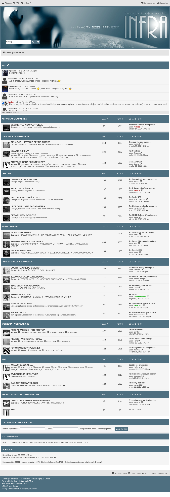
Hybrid (136, 181)
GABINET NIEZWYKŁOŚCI (24, 383)
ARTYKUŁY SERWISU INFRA (14, 119)
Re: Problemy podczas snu (140, 285)
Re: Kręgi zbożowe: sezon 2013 (142, 312)
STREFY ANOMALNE (21, 303)
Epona (136, 164)
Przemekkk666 (140, 297)
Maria (136, 217)
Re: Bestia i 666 (135, 250)
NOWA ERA (71, 332)
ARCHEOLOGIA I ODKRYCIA (78, 235)
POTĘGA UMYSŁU (27, 279)
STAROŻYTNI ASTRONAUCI (51, 235)
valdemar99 (12, 79)
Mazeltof (20, 483)
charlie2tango (139, 279)
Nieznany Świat (135, 162)
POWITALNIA (25, 368)
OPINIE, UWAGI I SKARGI (53, 403)
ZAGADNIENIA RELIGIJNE (30, 341)
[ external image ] (17, 73)
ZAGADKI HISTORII (21, 232)
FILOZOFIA (50, 341)
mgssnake (12, 71)
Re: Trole (132, 294)
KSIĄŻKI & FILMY (20, 151)
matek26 (11, 86)
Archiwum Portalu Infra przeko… (143, 125)
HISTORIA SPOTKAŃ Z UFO (25, 197)
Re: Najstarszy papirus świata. (142, 232)
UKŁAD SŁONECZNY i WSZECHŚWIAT (35, 244)
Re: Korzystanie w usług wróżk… (143, 348)
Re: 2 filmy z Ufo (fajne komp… (142, 188)
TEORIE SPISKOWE (48, 158)
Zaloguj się (8, 422)
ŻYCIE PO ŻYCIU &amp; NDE (41, 270)
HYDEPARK (34, 370)
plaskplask (138, 208)
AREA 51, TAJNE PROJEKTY (58, 253)
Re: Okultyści (134, 151)
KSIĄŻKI (23, 155)
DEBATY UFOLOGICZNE (23, 215)
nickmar (137, 350)
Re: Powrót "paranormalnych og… (143, 277)
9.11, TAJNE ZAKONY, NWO (31, 253)
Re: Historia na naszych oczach (142, 374)
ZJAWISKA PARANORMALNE (24, 158)
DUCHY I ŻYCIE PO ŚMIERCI (25, 268)
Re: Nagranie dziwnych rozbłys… (143, 179)
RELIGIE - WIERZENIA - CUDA (26, 339)
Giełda (46, 368)
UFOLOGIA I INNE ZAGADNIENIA (28, 206)
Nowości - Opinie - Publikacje (42, 155)
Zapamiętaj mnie (106, 429)
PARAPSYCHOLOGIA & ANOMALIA (17, 262)
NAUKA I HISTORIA (10, 227)
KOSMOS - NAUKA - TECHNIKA (27, 241)
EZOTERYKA (34, 350)
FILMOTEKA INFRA (65, 155)
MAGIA (22, 350)
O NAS (37, 368)
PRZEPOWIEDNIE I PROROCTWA (28, 330)
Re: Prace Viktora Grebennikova (142, 241)
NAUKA (63, 158)
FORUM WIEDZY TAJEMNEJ (25, 348)
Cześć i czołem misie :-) (139, 365)
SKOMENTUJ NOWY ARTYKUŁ (27, 125)
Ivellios (11, 102)
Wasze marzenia (76, 368)
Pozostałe (21, 370)
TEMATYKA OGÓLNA (22, 365)
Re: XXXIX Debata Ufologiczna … (143, 215)
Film (54, 368)
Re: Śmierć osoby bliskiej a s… (142, 268)
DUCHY (22, 270)
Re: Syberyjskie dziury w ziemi (142, 303)
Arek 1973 (138, 306)
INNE (67, 297)
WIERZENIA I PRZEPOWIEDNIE (15, 324)
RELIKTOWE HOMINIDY (29, 297)
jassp (136, 234)
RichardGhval (139, 314)
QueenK (98, 462)
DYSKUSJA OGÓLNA (83, 253)
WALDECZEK (139, 199)
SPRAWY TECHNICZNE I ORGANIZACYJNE (20, 394)
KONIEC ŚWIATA (55, 332)
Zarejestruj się (25, 422)
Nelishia (137, 367)
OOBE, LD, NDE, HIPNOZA (32, 288)
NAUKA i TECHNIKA (64, 244)
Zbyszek (137, 153)
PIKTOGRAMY (18, 312)
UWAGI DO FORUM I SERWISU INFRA (30, 400)
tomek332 (138, 385)
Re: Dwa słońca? (136, 330)
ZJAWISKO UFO (84, 155)
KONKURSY (58, 370)
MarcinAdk (138, 376)
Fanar (136, 288)
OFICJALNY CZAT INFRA (32, 167)
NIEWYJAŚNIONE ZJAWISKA (50, 279)
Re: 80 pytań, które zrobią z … (142, 339)
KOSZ (14, 409)
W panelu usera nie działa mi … (142, 400)
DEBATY (46, 370)
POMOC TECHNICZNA (29, 403)
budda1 (137, 144)
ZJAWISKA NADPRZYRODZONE (27, 277)
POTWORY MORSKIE (52, 297)
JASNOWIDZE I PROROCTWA (32, 332)
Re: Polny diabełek (137, 383)
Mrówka (137, 270)
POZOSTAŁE (63, 341)
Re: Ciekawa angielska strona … (143, 206)
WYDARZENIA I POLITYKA (24, 374)
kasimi (15, 486)
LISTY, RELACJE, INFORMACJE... (16, 136)
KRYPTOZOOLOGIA (21, 294)
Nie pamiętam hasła (88, 429)
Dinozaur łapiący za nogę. (140, 142)
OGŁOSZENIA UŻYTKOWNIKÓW (60, 167)
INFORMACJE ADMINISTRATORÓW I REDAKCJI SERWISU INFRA (47, 164)
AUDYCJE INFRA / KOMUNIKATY (28, 162)
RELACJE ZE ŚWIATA (22, 188)
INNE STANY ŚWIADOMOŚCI (26, 285)
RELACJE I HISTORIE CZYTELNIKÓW (30, 142)
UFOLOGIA (6, 173)
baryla (136, 332)
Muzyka (62, 368)
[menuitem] (16, 3)
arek (135, 243)
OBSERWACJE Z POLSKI (24, 179)
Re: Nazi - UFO (135, 197)
